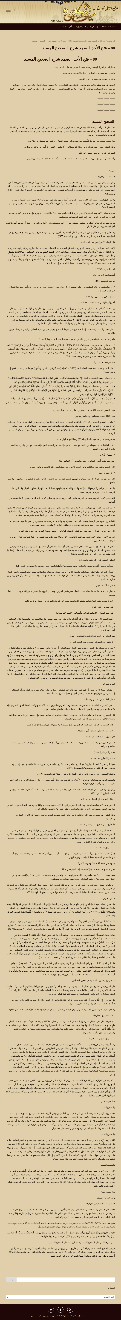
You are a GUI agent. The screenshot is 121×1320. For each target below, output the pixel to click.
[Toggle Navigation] (8, 11)
